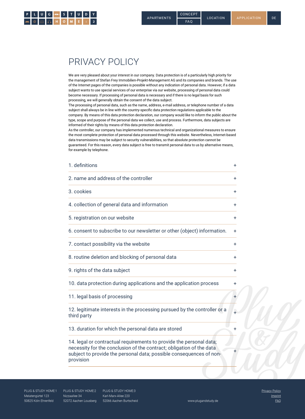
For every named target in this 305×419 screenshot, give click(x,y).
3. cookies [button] (79, 191)
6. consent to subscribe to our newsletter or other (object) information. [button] (147, 231)
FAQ (189, 22)
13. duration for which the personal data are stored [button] (125, 329)
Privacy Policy (271, 391)
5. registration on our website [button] (101, 218)
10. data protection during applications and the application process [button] (143, 283)
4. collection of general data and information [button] (118, 204)
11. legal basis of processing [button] (100, 296)
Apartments (159, 18)
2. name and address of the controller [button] (110, 178)
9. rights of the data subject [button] (99, 270)
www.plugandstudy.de (203, 401)
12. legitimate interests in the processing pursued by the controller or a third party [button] (147, 312)
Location (216, 18)
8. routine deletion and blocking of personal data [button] (122, 257)
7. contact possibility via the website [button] (109, 244)
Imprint (276, 396)
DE (274, 18)
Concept (189, 14)
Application (249, 18)
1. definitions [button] (82, 165)
